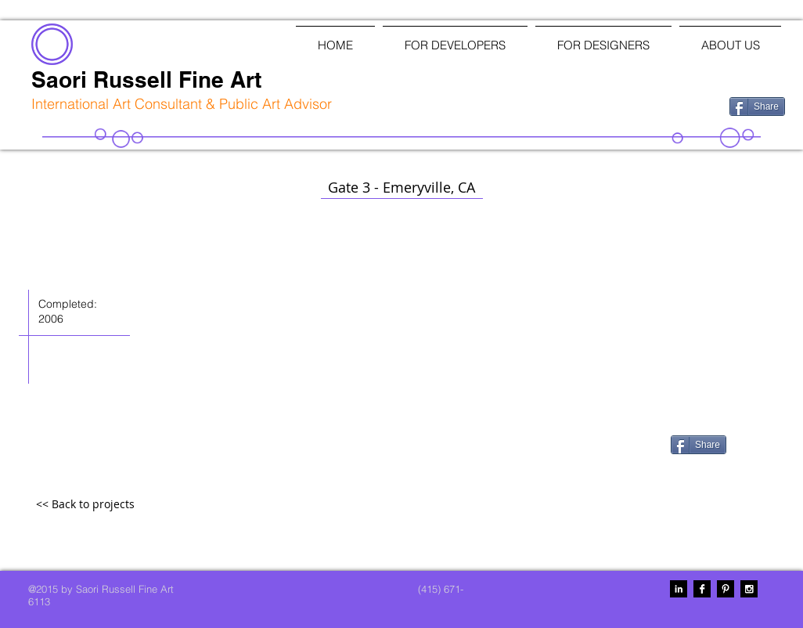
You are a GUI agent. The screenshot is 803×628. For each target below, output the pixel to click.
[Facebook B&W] (702, 588)
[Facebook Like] (636, 105)
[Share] (757, 106)
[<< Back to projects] (85, 505)
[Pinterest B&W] (725, 588)
